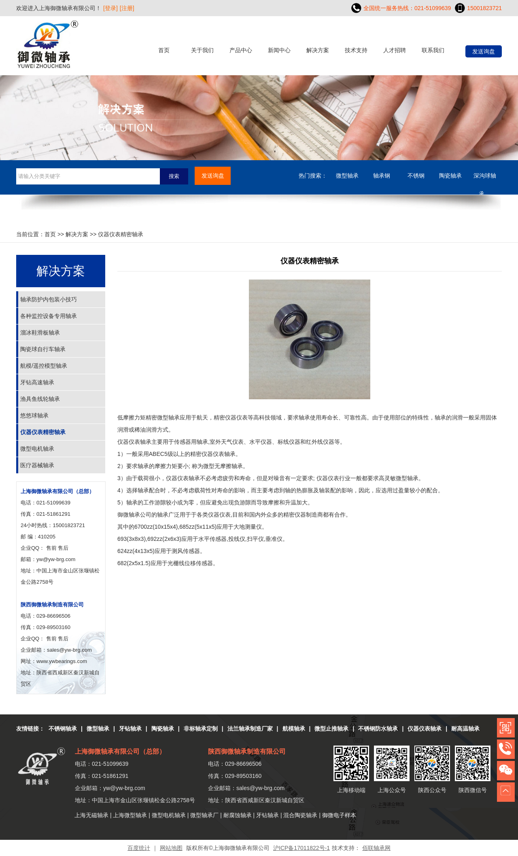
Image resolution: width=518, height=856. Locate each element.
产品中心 (240, 50)
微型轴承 (347, 175)
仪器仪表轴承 (425, 728)
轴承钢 (381, 175)
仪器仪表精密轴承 (43, 432)
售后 (63, 548)
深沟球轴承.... (484, 178)
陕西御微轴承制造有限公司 (52, 605)
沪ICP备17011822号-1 (301, 848)
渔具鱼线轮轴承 (40, 399)
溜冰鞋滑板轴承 (40, 332)
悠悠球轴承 (34, 415)
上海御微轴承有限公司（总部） (57, 491)
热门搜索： (313, 175)
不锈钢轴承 (63, 728)
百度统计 (138, 848)
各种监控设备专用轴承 (48, 316)
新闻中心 (279, 50)
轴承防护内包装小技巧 (48, 299)
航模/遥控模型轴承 (43, 365)
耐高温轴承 (465, 728)
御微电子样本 (339, 815)
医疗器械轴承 (37, 465)
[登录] (110, 8)
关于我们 (202, 50)
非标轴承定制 (201, 728)
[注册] (127, 8)
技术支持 (356, 50)
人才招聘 (394, 50)
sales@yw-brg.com (260, 788)
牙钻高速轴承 (37, 382)
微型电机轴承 (37, 448)
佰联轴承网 (376, 848)
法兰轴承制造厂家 (250, 728)
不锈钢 (416, 175)
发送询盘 (483, 51)
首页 (164, 50)
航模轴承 (293, 728)
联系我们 (433, 50)
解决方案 (317, 50)
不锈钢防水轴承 (378, 728)
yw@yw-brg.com (55, 559)
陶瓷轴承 (450, 175)
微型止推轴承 (331, 728)
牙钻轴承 (130, 728)
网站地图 (171, 848)
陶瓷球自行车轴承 (43, 349)
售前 (51, 548)
